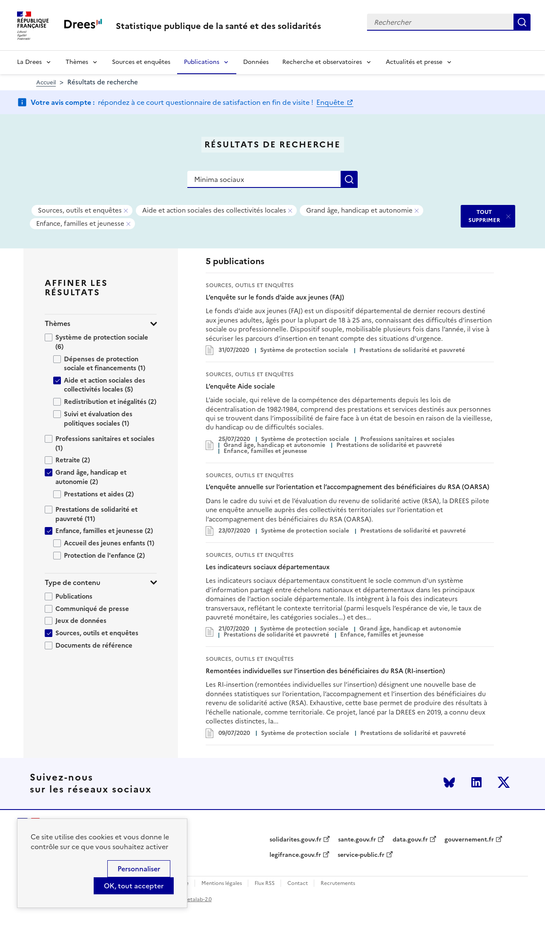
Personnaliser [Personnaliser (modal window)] (139, 869)
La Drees (29, 62)
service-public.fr (361, 855)
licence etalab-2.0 (190, 899)
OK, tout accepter (134, 886)
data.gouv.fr (410, 840)
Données (256, 62)
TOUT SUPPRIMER (484, 216)
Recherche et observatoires (322, 62)
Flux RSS (265, 883)
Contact (297, 883)
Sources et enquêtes (141, 62)
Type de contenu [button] (72, 583)
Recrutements (338, 883)
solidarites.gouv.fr (295, 840)
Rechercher (522, 22)
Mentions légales (221, 883)
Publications (201, 62)
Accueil (46, 82)
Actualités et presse (414, 62)
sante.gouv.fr (357, 840)
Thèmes (77, 62)
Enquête (331, 102)
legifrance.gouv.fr (295, 855)
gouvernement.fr (469, 840)
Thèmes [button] (57, 324)
